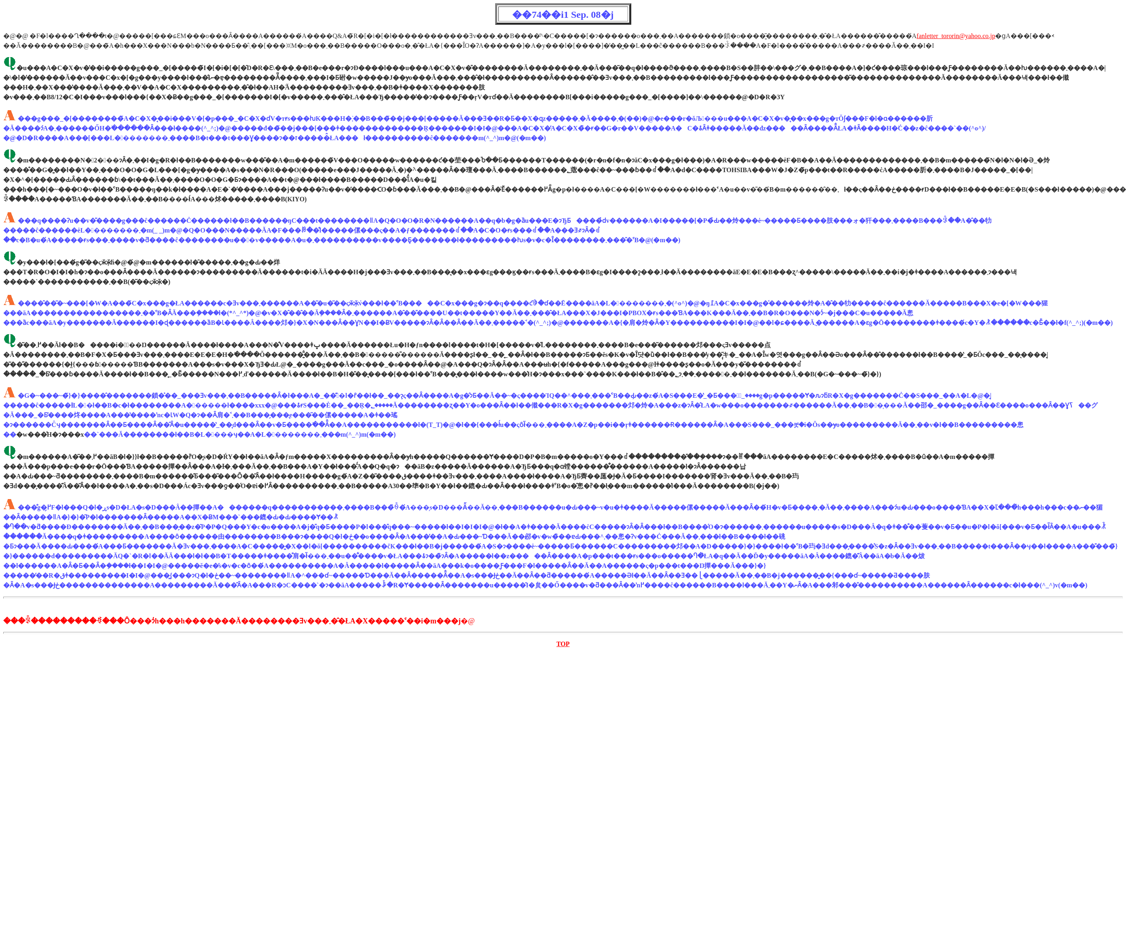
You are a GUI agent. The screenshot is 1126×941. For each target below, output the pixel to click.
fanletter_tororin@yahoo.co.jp (956, 35)
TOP (563, 643)
